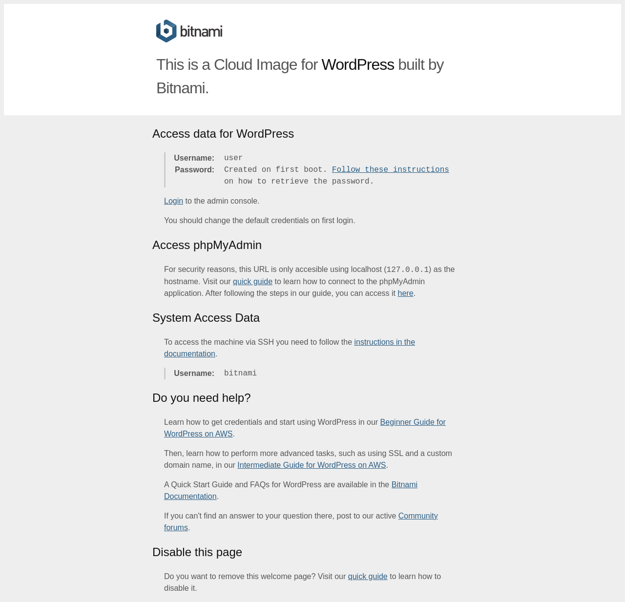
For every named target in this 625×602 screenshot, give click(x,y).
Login (173, 201)
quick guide (252, 281)
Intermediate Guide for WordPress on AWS (311, 465)
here (406, 293)
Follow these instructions (390, 170)
